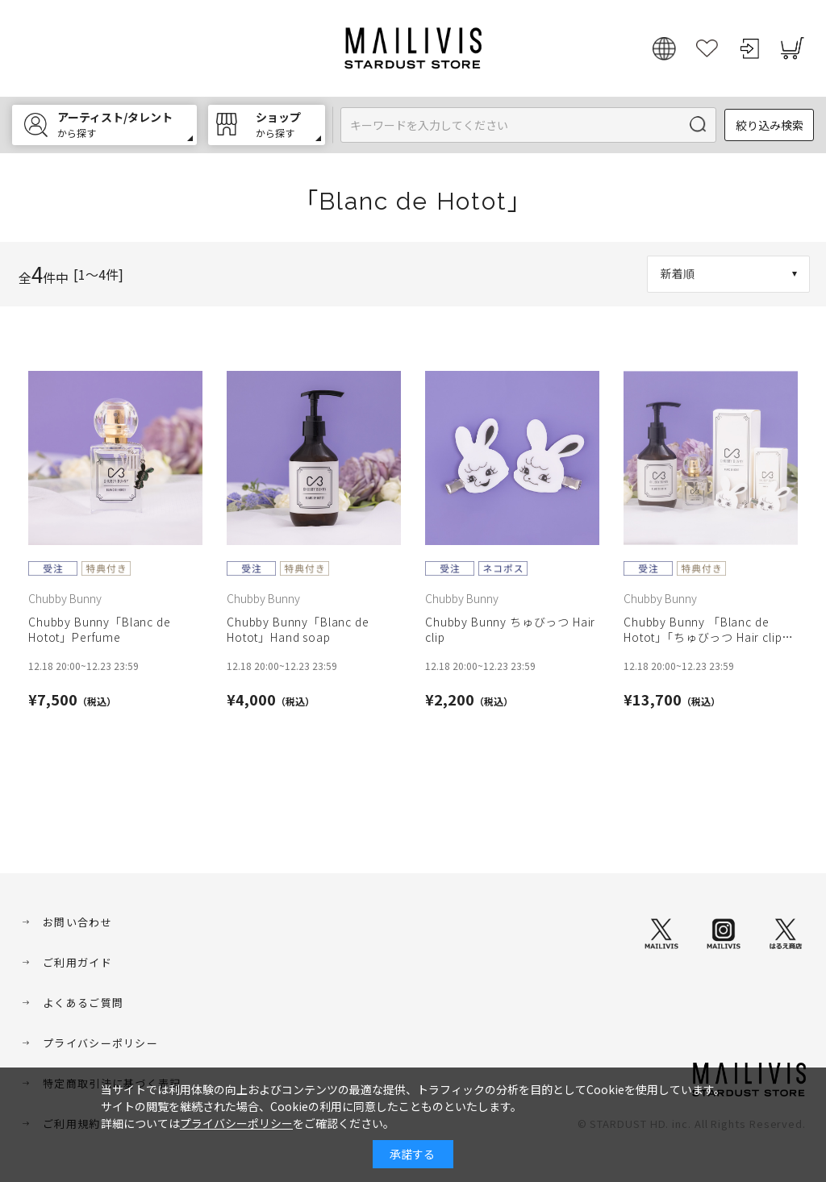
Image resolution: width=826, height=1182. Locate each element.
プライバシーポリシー (100, 1043)
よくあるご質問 (83, 1002)
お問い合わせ (77, 922)
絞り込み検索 (769, 125)
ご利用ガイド (77, 962)
